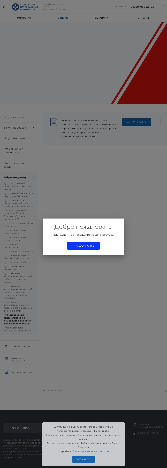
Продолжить (83, 245)
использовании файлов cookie (92, 451)
